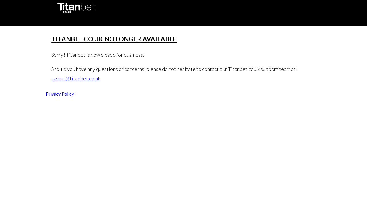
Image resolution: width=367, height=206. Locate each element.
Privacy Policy (60, 93)
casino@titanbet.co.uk (75, 78)
